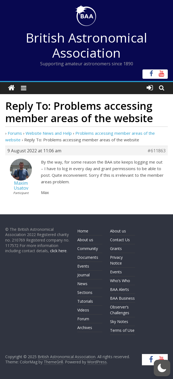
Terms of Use (122, 330)
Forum (83, 318)
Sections (84, 292)
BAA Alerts (119, 289)
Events (83, 266)
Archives (84, 327)
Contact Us (120, 239)
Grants (116, 248)
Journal (83, 274)
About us (85, 239)
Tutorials (85, 301)
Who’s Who (120, 280)
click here (58, 250)
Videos (83, 310)
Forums (15, 133)
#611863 (156, 150)
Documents (87, 257)
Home (82, 231)
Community (87, 248)
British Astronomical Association (86, 45)
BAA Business (122, 298)
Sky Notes (119, 321)
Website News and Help (49, 133)
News (82, 283)
